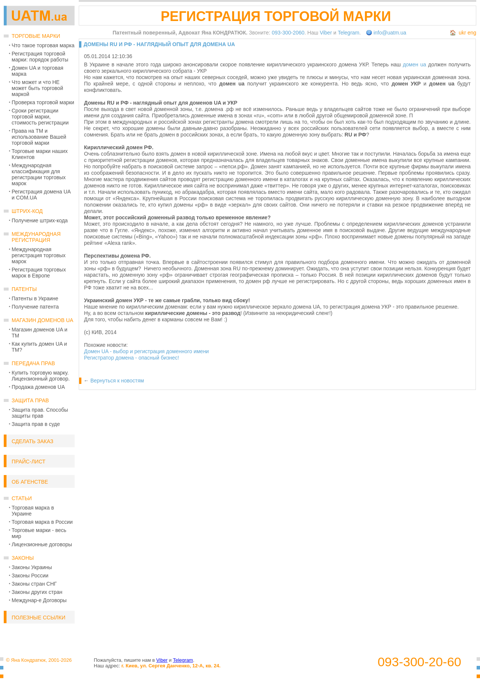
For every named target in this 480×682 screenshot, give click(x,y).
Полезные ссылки (38, 618)
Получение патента (35, 307)
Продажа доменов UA (38, 387)
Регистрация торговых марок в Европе (39, 273)
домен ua (414, 64)
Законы (23, 558)
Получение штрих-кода (40, 220)
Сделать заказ (32, 441)
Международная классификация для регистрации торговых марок (39, 174)
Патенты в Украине (35, 298)
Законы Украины (32, 567)
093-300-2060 (288, 33)
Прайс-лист (28, 462)
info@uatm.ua (390, 33)
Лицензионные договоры (42, 544)
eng (472, 33)
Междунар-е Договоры (39, 600)
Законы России (30, 576)
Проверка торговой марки (43, 102)
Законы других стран (37, 592)
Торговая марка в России (42, 522)
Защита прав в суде (36, 424)
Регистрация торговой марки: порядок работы (40, 57)
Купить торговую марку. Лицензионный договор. (41, 376)
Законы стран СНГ (34, 584)
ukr (462, 33)
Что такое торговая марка (43, 45)
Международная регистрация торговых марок (39, 255)
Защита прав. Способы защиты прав (40, 413)
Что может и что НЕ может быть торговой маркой (37, 88)
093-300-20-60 (419, 662)
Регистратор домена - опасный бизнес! (131, 358)
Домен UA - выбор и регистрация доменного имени (146, 351)
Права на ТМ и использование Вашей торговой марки (39, 137)
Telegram (349, 33)
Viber (326, 33)
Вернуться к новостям (117, 381)
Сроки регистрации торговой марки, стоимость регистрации (40, 117)
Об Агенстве (30, 482)
